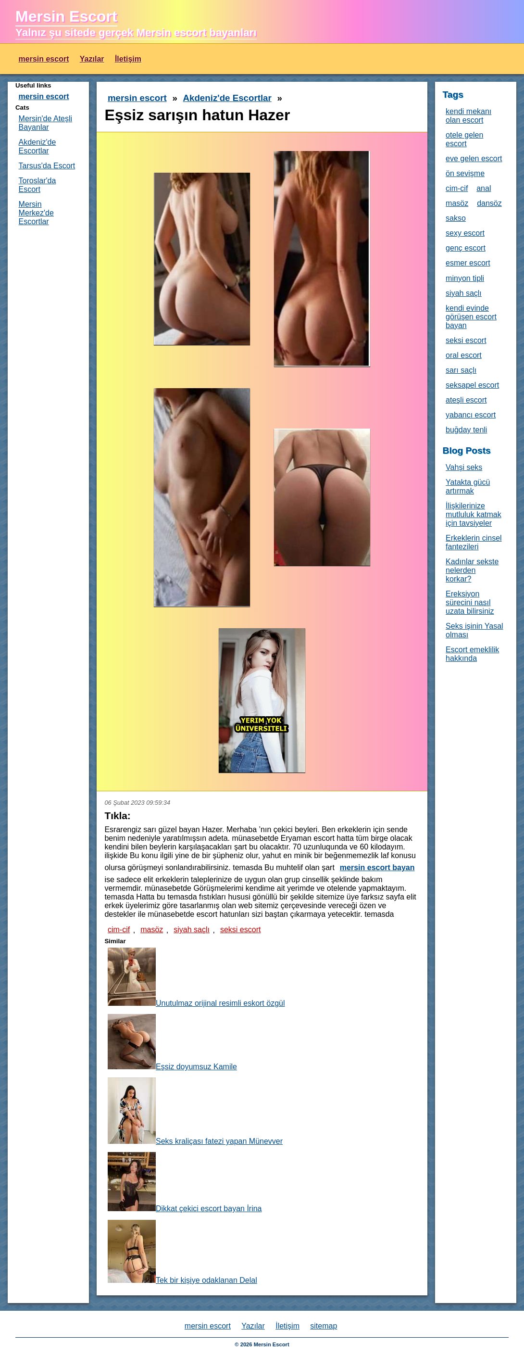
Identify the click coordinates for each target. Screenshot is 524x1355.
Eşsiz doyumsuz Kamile (172, 1042)
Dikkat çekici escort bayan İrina (185, 1182)
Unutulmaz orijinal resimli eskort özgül (196, 977)
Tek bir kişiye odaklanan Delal (182, 1252)
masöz (151, 929)
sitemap (323, 1326)
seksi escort (240, 929)
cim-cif (119, 929)
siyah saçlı (192, 929)
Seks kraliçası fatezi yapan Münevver (195, 1111)
